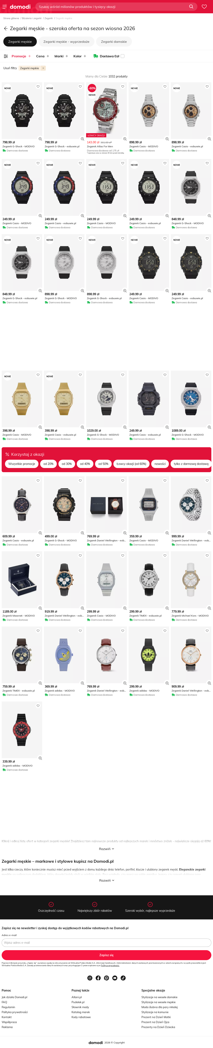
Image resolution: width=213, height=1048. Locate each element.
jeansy (162, 874)
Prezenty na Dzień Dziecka (158, 1027)
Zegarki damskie (114, 41)
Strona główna (11, 18)
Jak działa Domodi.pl (14, 997)
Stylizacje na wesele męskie (158, 1002)
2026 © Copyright (114, 1042)
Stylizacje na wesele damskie (159, 997)
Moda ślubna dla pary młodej (159, 1007)
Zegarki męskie (20, 41)
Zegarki (49, 18)
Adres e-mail (9, 935)
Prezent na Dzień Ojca (155, 1022)
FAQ (4, 1002)
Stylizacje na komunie (154, 1012)
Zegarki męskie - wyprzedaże (66, 41)
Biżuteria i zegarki (32, 18)
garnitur (151, 874)
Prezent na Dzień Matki (156, 1017)
